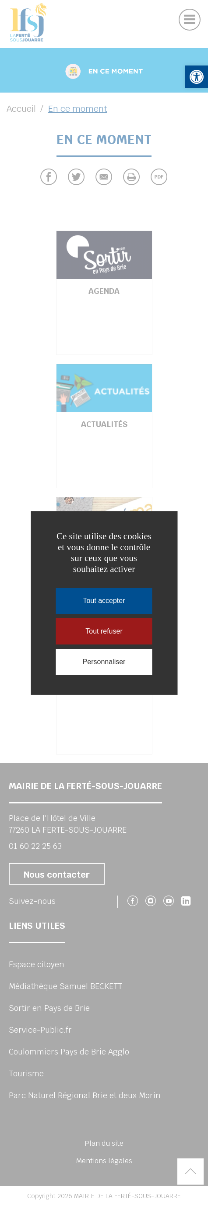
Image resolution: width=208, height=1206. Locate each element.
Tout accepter (104, 600)
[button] (196, 76)
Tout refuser (103, 631)
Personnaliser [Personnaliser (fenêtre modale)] (104, 661)
